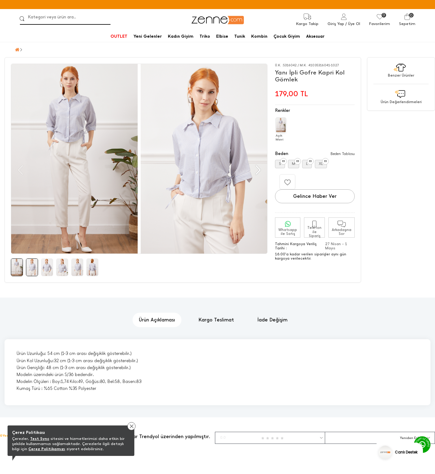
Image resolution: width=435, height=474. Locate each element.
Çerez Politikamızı (46, 449)
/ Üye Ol (352, 23)
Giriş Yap (336, 23)
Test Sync (39, 438)
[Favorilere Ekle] (287, 181)
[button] (257, 170)
